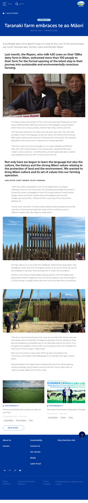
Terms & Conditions (48, 486)
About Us (7, 444)
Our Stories (35, 456)
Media (33, 461)
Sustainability (36, 444)
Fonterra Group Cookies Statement (27, 486)
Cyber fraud (35, 467)
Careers (6, 450)
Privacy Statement (6, 486)
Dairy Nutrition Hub (66, 444)
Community (44, 20)
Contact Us (35, 450)
